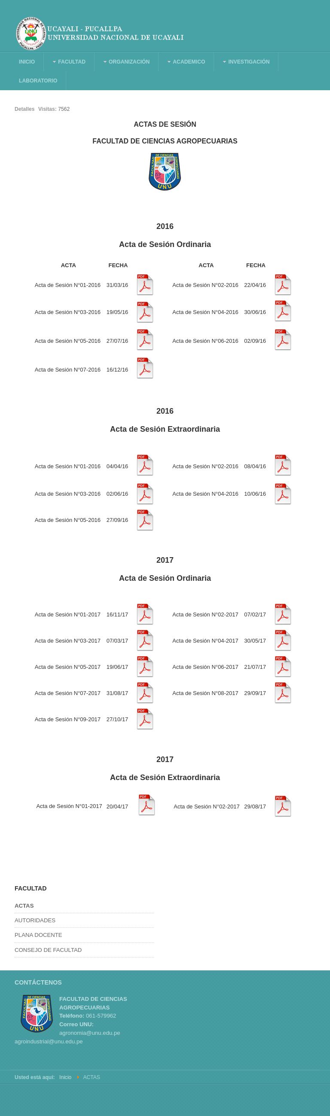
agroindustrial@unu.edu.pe (49, 1041)
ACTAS (24, 906)
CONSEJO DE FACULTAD (48, 950)
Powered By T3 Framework (277, 1100)
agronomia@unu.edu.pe (89, 1033)
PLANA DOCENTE (38, 935)
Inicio (65, 1077)
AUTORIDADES (35, 920)
